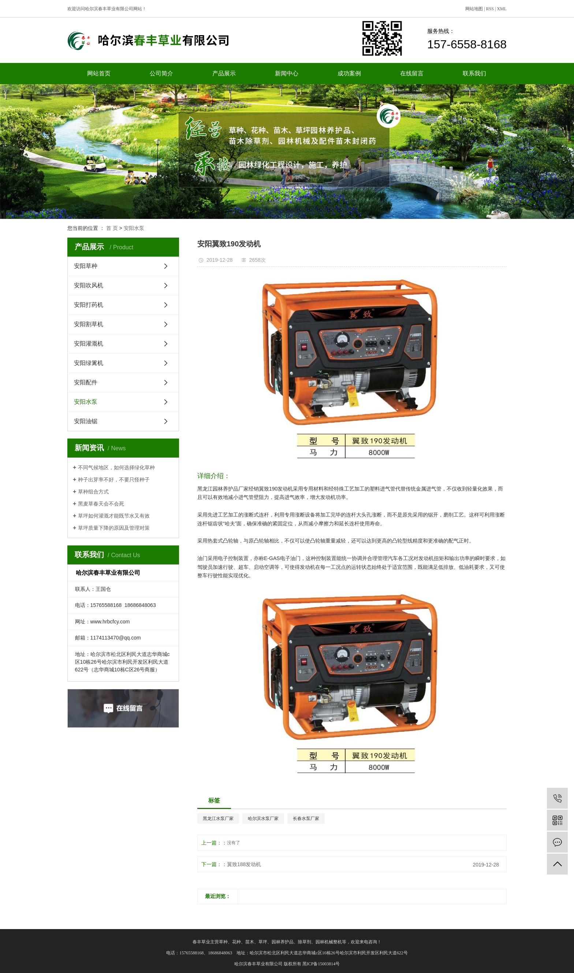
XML (502, 8)
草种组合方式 (93, 492)
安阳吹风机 (88, 285)
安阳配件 (85, 382)
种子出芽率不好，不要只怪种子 (114, 479)
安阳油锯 (85, 421)
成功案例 (349, 73)
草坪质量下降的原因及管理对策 (114, 528)
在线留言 (412, 73)
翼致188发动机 (244, 864)
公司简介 (161, 73)
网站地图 (474, 8)
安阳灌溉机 (88, 343)
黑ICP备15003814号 (321, 963)
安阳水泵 (134, 228)
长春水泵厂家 (306, 818)
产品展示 (224, 73)
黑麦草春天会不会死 (101, 504)
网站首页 (99, 73)
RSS (490, 8)
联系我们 (474, 73)
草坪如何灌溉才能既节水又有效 (114, 516)
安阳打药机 (88, 305)
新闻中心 (286, 73)
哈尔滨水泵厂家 (263, 818)
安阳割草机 (88, 324)
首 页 (112, 228)
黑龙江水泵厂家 (218, 818)
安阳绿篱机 (88, 363)
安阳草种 (85, 266)
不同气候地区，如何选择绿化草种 (116, 467)
